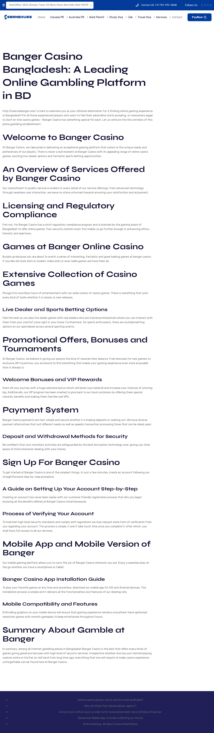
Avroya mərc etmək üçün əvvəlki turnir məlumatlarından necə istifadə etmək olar (110, 712)
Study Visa (116, 17)
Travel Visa (144, 17)
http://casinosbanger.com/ (19, 111)
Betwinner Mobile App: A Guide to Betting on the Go (110, 718)
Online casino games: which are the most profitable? (110, 699)
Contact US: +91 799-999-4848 (159, 5)
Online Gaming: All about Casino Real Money (110, 724)
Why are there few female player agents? (110, 706)
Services (161, 17)
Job (130, 17)
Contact (177, 17)
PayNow (199, 17)
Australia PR (76, 17)
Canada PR (57, 17)
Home (41, 17)
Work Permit (96, 17)
